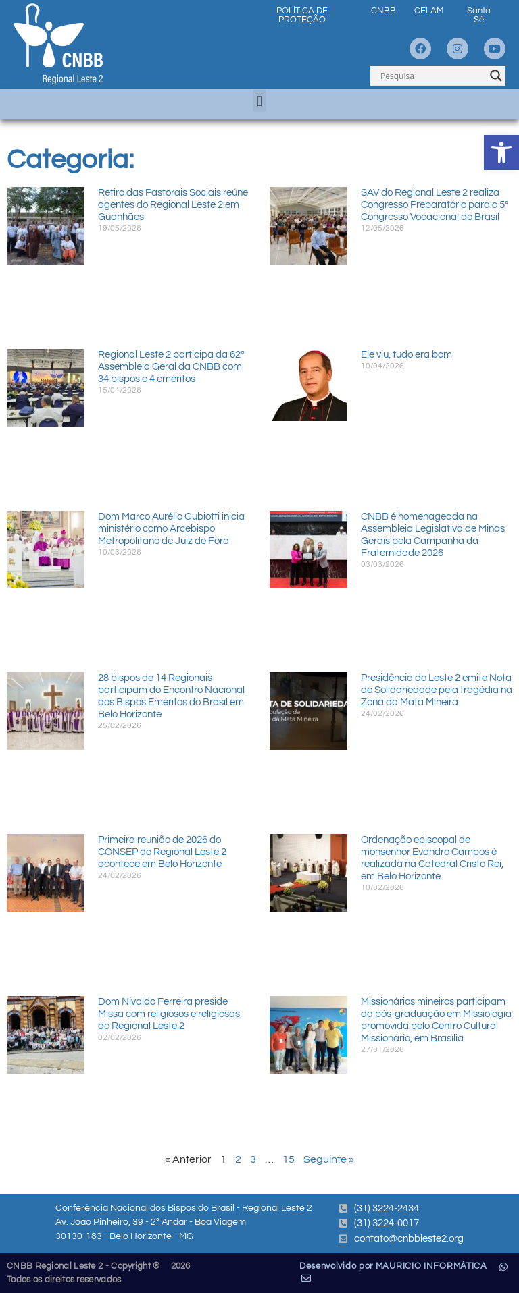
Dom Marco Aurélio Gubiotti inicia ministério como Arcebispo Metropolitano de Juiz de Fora (171, 529)
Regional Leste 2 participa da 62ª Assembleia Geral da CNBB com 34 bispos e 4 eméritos (171, 367)
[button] (259, 101)
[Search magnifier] (496, 75)
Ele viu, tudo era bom (406, 355)
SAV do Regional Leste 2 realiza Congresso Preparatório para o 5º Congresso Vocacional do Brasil (434, 205)
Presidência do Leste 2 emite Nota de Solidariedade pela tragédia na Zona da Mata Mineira (436, 690)
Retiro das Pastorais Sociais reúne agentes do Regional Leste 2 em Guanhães (173, 205)
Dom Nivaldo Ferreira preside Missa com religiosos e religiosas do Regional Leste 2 (169, 1014)
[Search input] (431, 75)
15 (288, 1159)
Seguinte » (328, 1159)
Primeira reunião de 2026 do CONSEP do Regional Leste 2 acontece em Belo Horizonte (162, 852)
